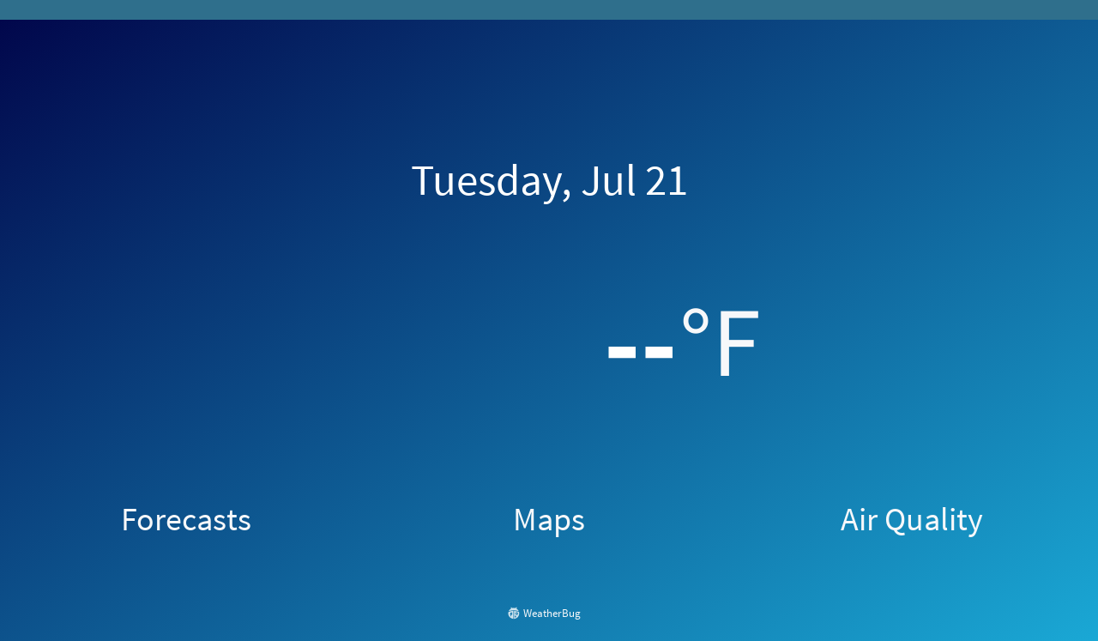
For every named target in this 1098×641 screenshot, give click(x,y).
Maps (549, 518)
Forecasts (186, 518)
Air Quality (912, 518)
